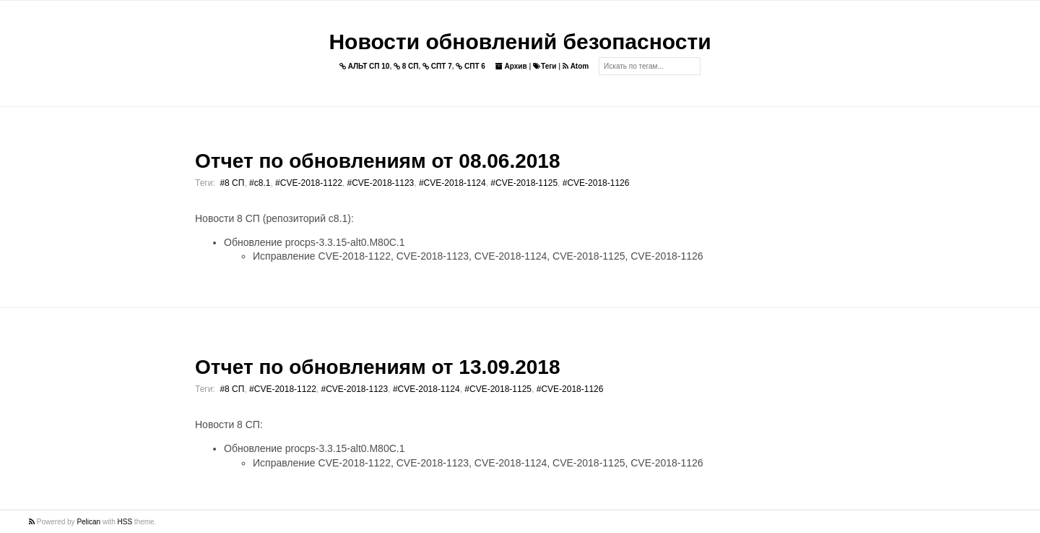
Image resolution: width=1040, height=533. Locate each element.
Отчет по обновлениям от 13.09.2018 (377, 367)
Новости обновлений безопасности (520, 42)
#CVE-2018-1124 (452, 183)
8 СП (406, 66)
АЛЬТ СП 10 (364, 66)
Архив (511, 66)
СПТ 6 (470, 66)
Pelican (88, 522)
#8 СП (232, 183)
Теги (544, 66)
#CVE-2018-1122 (308, 183)
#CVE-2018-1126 (596, 183)
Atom (576, 66)
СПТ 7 (437, 66)
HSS (125, 522)
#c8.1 (259, 183)
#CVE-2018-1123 (381, 183)
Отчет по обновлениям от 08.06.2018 (377, 161)
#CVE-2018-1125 (524, 183)
